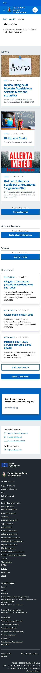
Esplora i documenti (20, 376)
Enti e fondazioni (7, 496)
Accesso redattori (33, 671)
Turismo (4, 558)
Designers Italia (32, 668)
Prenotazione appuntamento (12, 620)
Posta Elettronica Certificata (11, 610)
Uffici (3, 492)
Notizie (4, 568)
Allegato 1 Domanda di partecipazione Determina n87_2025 (18, 284)
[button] (6, 3)
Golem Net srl (28, 665)
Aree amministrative (9, 489)
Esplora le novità (20, 211)
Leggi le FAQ (5, 617)
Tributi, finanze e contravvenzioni (13, 555)
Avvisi (3, 575)
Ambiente (5, 516)
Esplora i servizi (20, 256)
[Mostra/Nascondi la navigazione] (4, 9)
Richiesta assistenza (8, 627)
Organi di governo (8, 485)
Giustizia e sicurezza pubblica (12, 541)
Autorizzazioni (6, 527)
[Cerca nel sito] (35, 10)
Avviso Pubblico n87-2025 (18, 314)
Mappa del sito (6, 653)
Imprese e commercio (9, 544)
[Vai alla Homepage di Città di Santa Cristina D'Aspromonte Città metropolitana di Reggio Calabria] (19, 10)
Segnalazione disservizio (10, 624)
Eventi (3, 590)
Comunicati (5, 572)
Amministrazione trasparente (12, 631)
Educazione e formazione (10, 537)
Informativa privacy (8, 634)
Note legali (5, 638)
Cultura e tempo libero (9, 534)
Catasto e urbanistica (9, 530)
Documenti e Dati (7, 506)
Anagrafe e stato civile (9, 520)
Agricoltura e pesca (8, 513)
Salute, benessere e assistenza (12, 551)
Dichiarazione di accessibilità (12, 641)
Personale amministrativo (10, 503)
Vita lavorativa (6, 562)
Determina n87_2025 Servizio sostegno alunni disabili (17, 344)
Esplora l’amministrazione (20, 234)
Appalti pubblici (7, 523)
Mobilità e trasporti (8, 548)
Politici (3, 499)
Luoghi (3, 587)
